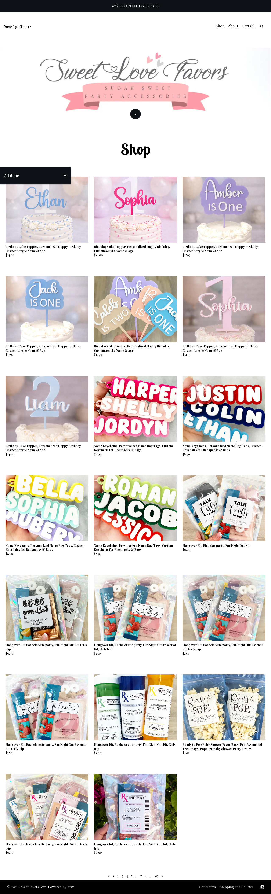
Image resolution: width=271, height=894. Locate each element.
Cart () (248, 26)
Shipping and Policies (236, 887)
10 (156, 876)
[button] (35, 175)
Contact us (207, 887)
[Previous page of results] (109, 876)
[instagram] (262, 887)
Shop (220, 26)
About (233, 26)
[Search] (261, 27)
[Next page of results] (162, 876)
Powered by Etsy (61, 887)
